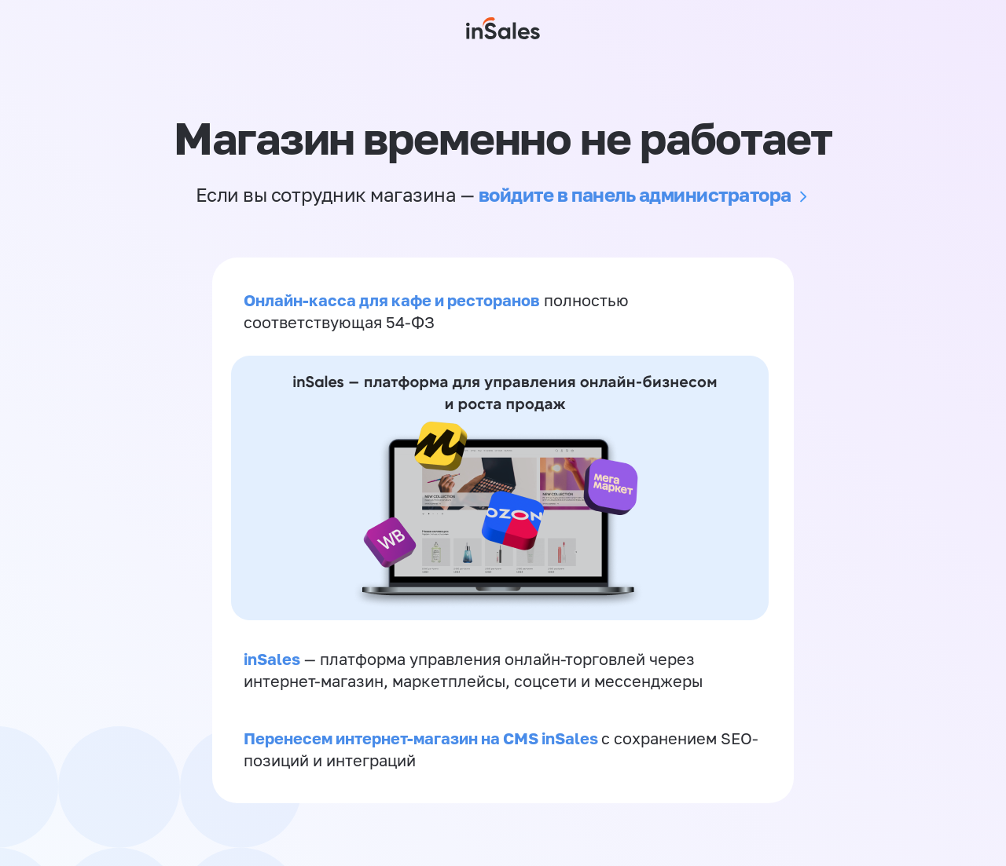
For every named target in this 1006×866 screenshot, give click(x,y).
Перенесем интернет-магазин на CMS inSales (422, 738)
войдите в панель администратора (635, 194)
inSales (272, 658)
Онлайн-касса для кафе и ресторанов (392, 299)
